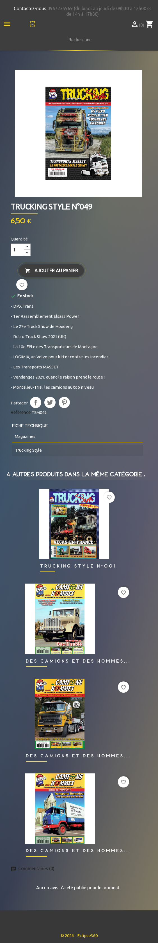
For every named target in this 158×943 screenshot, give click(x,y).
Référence (21, 412)
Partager (35, 402)
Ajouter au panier (51, 271)
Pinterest (64, 402)
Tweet (50, 402)
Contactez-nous (30, 8)
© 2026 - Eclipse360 (79, 935)
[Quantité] (17, 250)
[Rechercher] (78, 39)
